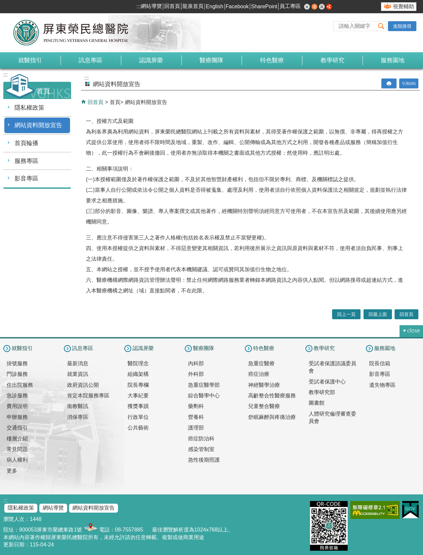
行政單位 (138, 417)
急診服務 (17, 395)
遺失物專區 (382, 385)
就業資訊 (77, 374)
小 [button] (307, 7)
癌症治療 (258, 374)
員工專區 (290, 6)
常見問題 (17, 449)
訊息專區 (90, 60)
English (214, 6)
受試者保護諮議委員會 (332, 367)
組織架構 (138, 374)
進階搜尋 (402, 26)
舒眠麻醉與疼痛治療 (272, 417)
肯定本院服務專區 (88, 395)
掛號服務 (17, 363)
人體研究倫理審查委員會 (332, 417)
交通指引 (17, 427)
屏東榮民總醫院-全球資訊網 (74, 33)
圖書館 (317, 403)
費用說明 (17, 406)
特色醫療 (272, 60)
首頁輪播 (26, 143)
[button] (381, 26)
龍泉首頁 (193, 6)
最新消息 (77, 363)
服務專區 (26, 161)
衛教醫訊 (77, 406)
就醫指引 (30, 60)
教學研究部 (322, 392)
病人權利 (17, 460)
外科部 (196, 374)
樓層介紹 (17, 438)
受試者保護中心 (327, 381)
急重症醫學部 (204, 385)
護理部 (196, 427)
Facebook (237, 6)
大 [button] (322, 7)
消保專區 (77, 417)
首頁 (115, 102)
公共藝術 (138, 427)
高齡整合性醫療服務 (272, 395)
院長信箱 (379, 363)
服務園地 (392, 60)
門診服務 (17, 374)
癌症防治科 (201, 438)
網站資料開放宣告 (38, 125)
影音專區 (26, 178)
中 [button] (315, 7)
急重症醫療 (261, 363)
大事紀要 (138, 395)
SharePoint (264, 6)
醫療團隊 (211, 60)
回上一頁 (346, 314)
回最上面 (377, 314)
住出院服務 (20, 385)
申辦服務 (17, 417)
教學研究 (332, 60)
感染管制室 (201, 449)
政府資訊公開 (83, 385)
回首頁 (172, 6)
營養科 (196, 417)
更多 (12, 471)
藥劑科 (196, 406)
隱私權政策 (29, 107)
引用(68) (409, 83)
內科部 (196, 363)
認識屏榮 (151, 60)
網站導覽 (151, 6)
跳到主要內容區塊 (3, 3)
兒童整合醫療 (264, 406)
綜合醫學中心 (204, 395)
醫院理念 (138, 363)
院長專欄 (138, 385)
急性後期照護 (204, 460)
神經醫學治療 (264, 385)
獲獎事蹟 (138, 406)
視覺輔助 (403, 6)
